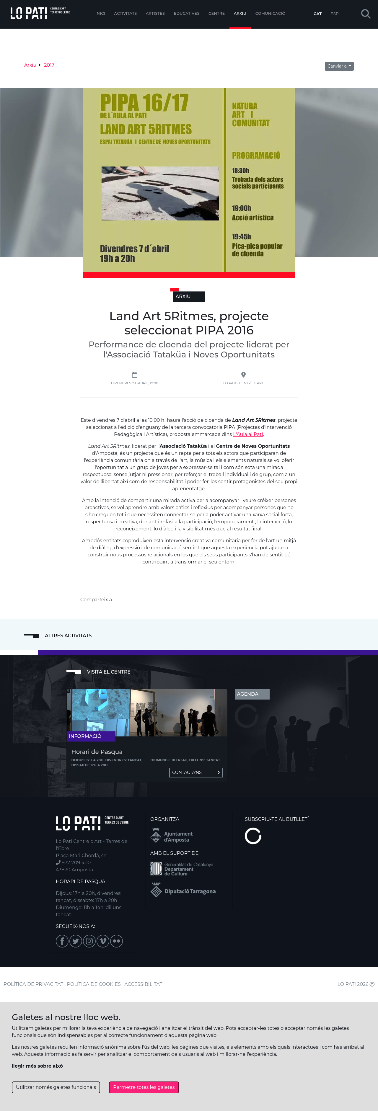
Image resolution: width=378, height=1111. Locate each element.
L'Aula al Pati (248, 434)
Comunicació (270, 13)
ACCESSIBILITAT (143, 984)
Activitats (125, 13)
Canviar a (338, 66)
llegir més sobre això (37, 1066)
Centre (216, 13)
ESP (335, 13)
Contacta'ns (195, 772)
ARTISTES (155, 13)
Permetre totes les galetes (144, 1087)
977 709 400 (73, 862)
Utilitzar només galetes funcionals (56, 1087)
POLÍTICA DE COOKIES (94, 984)
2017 (49, 65)
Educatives (187, 13)
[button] (365, 14)
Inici (100, 13)
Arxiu (240, 13)
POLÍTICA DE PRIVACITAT (33, 984)
